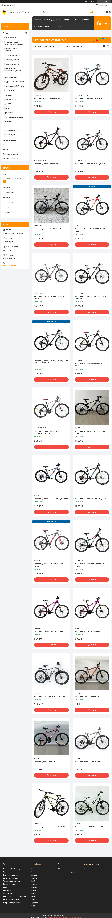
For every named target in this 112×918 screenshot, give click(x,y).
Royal (33, 906)
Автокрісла (7, 893)
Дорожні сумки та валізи (13, 117)
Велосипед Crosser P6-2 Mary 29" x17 (89, 631)
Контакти (57, 26)
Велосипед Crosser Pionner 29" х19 (47, 164)
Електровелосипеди (10, 875)
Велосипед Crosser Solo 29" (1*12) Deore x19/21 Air (90, 298)
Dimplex (34, 893)
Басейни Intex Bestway (11, 869)
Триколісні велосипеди (11, 881)
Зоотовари (8, 121)
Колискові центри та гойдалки (14, 896)
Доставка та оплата (42, 26)
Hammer (34, 887)
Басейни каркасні (10, 37)
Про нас (85, 20)
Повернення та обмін (10, 158)
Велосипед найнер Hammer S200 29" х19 (49, 827)
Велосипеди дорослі (12, 64)
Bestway (34, 872)
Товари (66, 20)
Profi (33, 881)
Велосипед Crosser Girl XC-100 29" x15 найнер (89, 565)
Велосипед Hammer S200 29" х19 (87, 762)
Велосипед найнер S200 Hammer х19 (89, 827)
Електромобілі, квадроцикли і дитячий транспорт (13, 71)
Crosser (34, 878)
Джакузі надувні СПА (12, 55)
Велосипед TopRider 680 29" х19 (87, 696)
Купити (53, 112)
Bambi (33, 890)
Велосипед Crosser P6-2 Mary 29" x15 (48, 631)
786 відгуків (92, 1)
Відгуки (5, 149)
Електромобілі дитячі (11, 899)
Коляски (6, 887)
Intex (33, 869)
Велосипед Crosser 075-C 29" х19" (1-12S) (91, 499)
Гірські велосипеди (10, 872)
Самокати (8, 95)
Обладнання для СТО (12, 130)
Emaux (33, 896)
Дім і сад (7, 104)
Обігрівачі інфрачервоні (12, 903)
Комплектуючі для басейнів (11, 50)
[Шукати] (39, 12)
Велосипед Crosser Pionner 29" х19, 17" (90, 98)
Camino (34, 884)
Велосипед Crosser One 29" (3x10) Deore (49, 229)
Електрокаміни (9, 126)
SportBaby (35, 903)
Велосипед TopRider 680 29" (45, 762)
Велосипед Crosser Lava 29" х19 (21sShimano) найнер (46, 432)
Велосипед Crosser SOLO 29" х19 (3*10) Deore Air (49, 298)
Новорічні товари (9, 884)
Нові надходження (52, 20)
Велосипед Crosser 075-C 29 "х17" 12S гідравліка (48, 565)
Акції (77, 20)
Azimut (34, 875)
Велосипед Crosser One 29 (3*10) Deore (90, 164)
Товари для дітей (10, 77)
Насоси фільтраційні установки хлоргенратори (14, 43)
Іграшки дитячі (8, 890)
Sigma (33, 899)
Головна (37, 20)
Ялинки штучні (9, 135)
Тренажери (8, 113)
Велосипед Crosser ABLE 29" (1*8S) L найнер (51, 499)
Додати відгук (104, 5)
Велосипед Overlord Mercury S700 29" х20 (50, 696)
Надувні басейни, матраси (14, 82)
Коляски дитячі (10, 99)
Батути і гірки (9, 90)
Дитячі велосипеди (10, 878)
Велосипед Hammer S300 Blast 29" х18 (48, 98)
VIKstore (61, 869)
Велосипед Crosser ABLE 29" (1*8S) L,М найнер (90, 432)
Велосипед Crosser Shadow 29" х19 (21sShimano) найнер (88, 365)
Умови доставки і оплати (93, 869)
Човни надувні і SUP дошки (14, 86)
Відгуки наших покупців (66, 872)
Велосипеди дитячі (11, 60)
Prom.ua (66, 915)
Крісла (6, 108)
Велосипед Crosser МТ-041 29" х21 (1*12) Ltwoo (91, 230)
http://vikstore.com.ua (10, 266)
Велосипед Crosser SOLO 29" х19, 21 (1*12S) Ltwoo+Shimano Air (51, 362)
